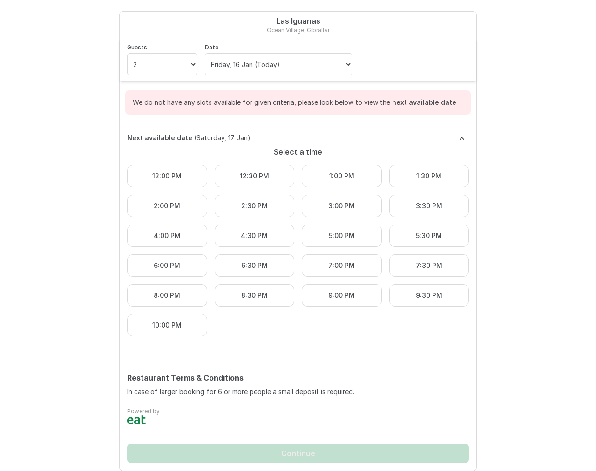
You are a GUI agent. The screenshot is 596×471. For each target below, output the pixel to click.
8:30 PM (254, 295)
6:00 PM (167, 265)
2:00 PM (167, 206)
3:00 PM (341, 206)
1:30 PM (428, 176)
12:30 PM (254, 176)
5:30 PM (429, 235)
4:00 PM (167, 235)
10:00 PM (167, 325)
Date (211, 47)
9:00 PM (341, 295)
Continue (298, 453)
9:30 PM (429, 295)
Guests (137, 47)
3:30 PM (429, 206)
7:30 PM (429, 265)
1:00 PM (341, 176)
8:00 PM (167, 295)
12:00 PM (167, 176)
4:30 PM (254, 235)
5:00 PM (342, 235)
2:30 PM (254, 206)
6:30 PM (254, 265)
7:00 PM (341, 265)
